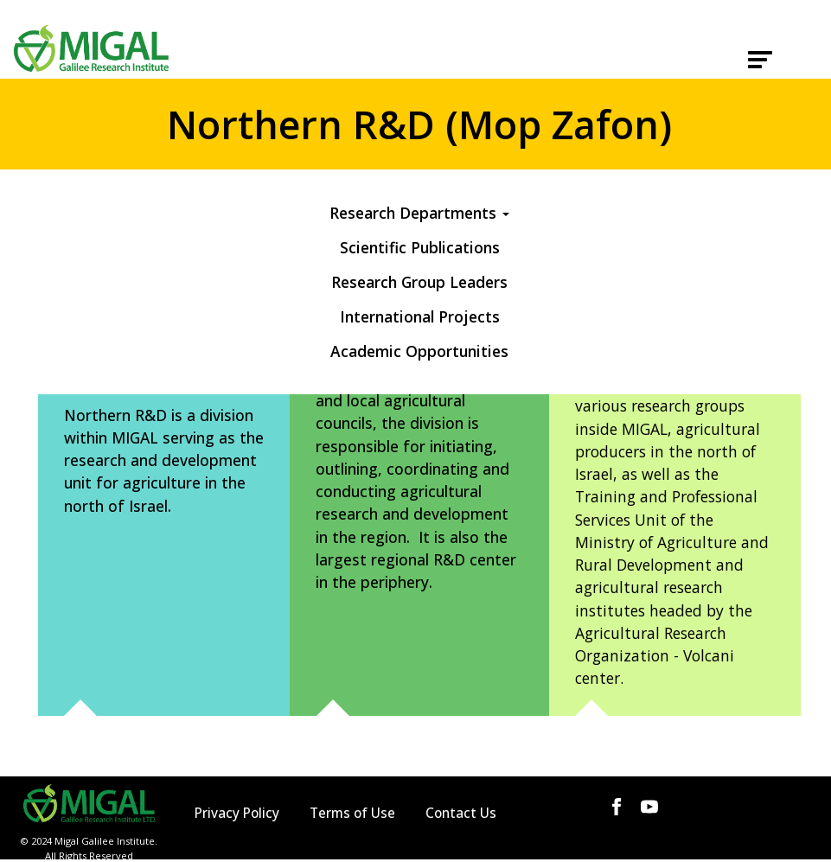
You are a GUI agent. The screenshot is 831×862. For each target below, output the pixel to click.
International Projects (420, 316)
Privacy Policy (237, 813)
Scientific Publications (420, 247)
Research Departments (419, 212)
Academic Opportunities (419, 351)
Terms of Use (352, 813)
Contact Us (460, 813)
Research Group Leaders (419, 281)
